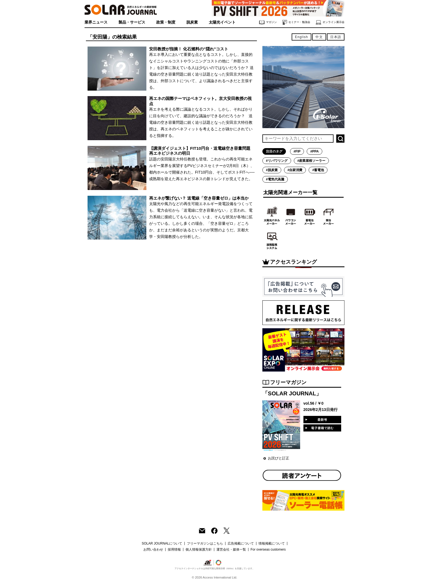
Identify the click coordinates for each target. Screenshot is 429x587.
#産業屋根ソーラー (311, 161)
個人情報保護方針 (198, 549)
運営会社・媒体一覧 (231, 549)
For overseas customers (268, 549)
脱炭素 (192, 22)
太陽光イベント (222, 22)
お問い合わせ (153, 549)
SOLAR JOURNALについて (162, 543)
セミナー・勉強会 (296, 22)
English (301, 37)
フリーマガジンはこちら (205, 543)
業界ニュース (96, 22)
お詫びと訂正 (278, 458)
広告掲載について (241, 543)
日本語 (335, 37)
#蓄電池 (318, 170)
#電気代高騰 (275, 179)
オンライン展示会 (330, 22)
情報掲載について (272, 543)
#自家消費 (295, 170)
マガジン (268, 22)
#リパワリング (277, 161)
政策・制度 (165, 22)
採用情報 (174, 549)
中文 (319, 37)
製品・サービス (131, 22)
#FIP (297, 151)
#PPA (314, 151)
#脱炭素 (272, 170)
